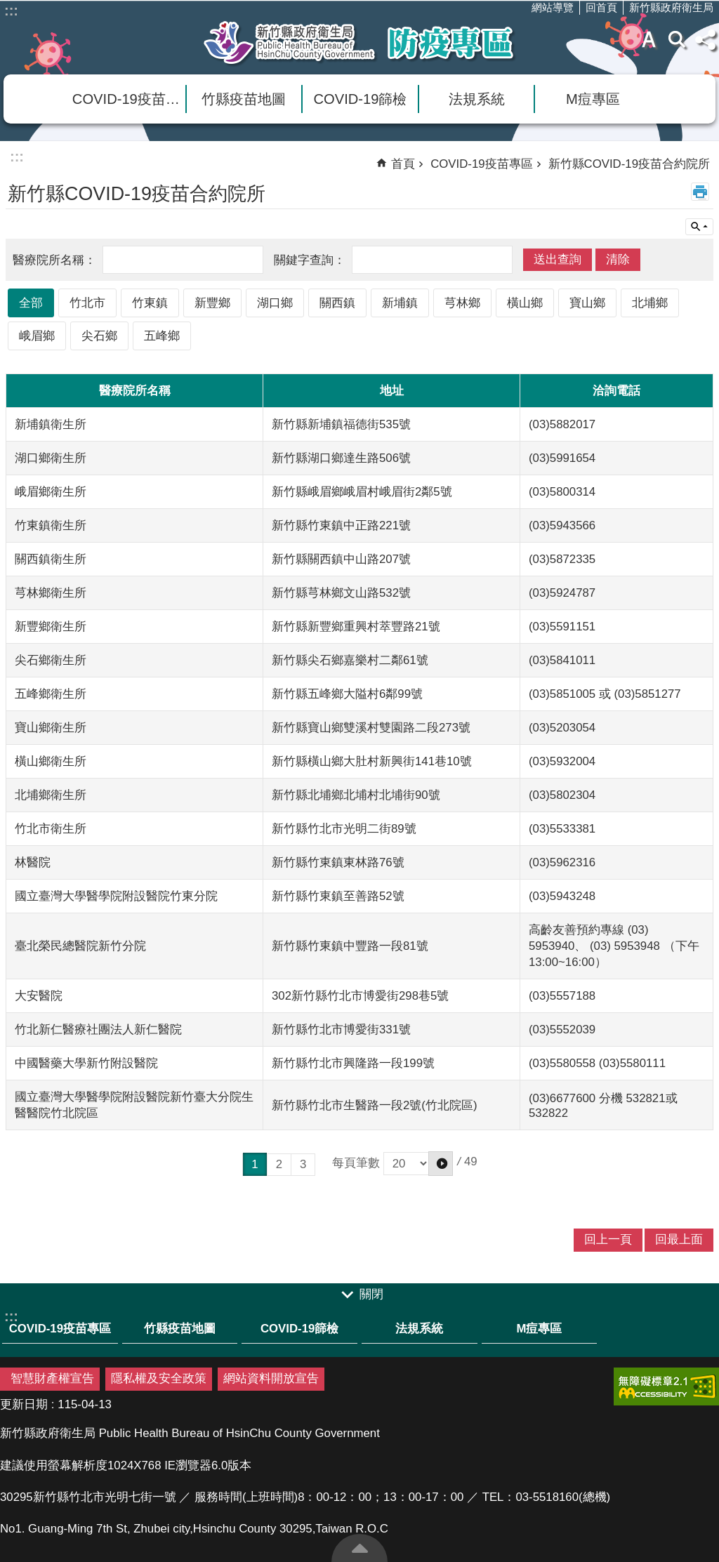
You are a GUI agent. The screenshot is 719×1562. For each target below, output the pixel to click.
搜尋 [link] (677, 39)
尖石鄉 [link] (99, 336)
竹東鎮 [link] (150, 303)
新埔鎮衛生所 (50, 424)
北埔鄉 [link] (650, 303)
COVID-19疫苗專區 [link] (128, 99)
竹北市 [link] (87, 303)
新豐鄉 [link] (212, 303)
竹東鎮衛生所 (50, 525)
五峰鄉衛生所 (50, 694)
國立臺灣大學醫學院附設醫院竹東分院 (116, 896)
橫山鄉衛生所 (50, 761)
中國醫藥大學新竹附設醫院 (86, 1063)
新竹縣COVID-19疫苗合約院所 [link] (629, 164)
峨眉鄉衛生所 (50, 491)
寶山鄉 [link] (587, 303)
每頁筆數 (392, 1163)
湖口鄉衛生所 (50, 458)
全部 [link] (31, 303)
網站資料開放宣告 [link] (271, 1378)
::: (11, 10)
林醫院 (33, 862)
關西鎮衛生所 (50, 559)
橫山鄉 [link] (525, 303)
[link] (666, 1386)
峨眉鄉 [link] (37, 336)
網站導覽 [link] (553, 7)
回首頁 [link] (601, 7)
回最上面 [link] (679, 1239)
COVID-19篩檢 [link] (360, 99)
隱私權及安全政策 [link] (158, 1378)
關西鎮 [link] (337, 303)
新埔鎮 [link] (400, 303)
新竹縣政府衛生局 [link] (671, 7)
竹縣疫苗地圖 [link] (244, 99)
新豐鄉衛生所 (50, 626)
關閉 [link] (371, 1294)
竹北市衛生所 (50, 828)
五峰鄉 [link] (162, 336)
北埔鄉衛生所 (50, 795)
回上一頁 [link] (608, 1239)
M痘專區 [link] (593, 99)
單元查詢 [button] (699, 226)
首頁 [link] (403, 164)
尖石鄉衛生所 (50, 660)
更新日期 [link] (24, 1404)
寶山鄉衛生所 (50, 727)
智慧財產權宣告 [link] (52, 1378)
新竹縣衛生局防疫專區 (359, 43)
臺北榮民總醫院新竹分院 (80, 946)
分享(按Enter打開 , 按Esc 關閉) (705, 39)
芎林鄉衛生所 (50, 593)
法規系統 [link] (477, 99)
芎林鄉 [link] (462, 303)
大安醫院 (38, 995)
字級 (649, 39)
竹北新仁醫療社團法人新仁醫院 (98, 1029)
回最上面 (359, 1548)
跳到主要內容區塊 (7, 7)
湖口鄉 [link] (275, 303)
